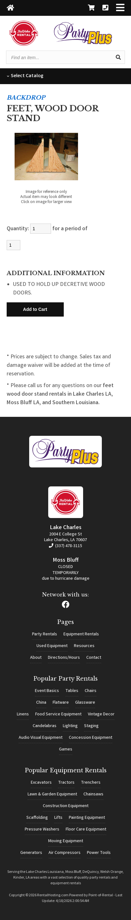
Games (65, 749)
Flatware (61, 703)
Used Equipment (52, 646)
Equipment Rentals (81, 634)
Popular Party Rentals (65, 678)
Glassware (85, 703)
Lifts (58, 818)
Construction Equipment (65, 806)
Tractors (66, 783)
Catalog (25, 76)
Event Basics (47, 691)
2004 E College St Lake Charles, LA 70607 (65, 537)
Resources (84, 646)
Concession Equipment (90, 738)
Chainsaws (93, 794)
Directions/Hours (64, 658)
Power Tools (99, 853)
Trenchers (91, 783)
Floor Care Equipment (86, 829)
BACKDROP (26, 97)
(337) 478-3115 (65, 546)
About (36, 658)
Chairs (90, 691)
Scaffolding (37, 818)
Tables (71, 691)
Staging (91, 726)
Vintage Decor (101, 714)
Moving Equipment (65, 841)
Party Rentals (44, 634)
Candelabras (44, 726)
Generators (31, 853)
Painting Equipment (87, 818)
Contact (93, 658)
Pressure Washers (42, 829)
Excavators (41, 783)
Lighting (70, 726)
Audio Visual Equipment (40, 738)
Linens (23, 714)
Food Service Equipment (58, 714)
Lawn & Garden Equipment (52, 794)
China (41, 703)
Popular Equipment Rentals (66, 770)
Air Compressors (65, 853)
